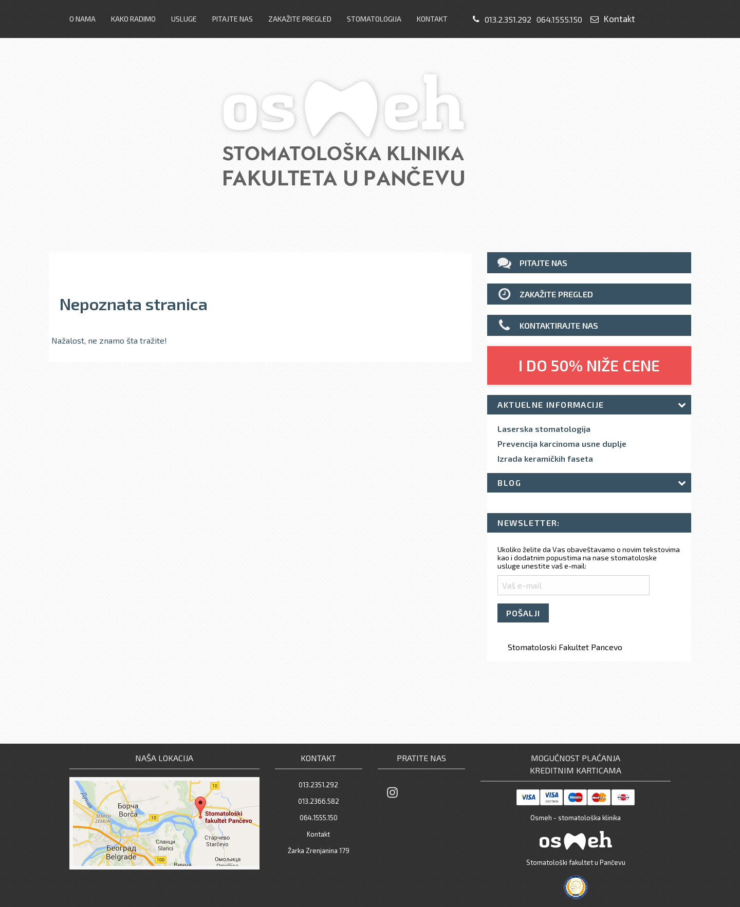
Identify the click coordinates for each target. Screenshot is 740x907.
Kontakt (432, 18)
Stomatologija (374, 18)
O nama (82, 18)
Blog (509, 482)
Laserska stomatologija (543, 429)
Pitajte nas (232, 18)
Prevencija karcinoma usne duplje (561, 444)
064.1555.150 (559, 19)
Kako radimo (133, 18)
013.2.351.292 (508, 19)
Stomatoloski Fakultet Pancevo (565, 647)
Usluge (184, 18)
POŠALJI (523, 613)
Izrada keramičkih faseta (545, 459)
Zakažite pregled (299, 18)
